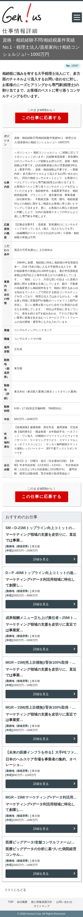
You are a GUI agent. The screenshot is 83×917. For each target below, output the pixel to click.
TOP (11, 901)
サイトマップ (42, 906)
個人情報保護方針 (42, 901)
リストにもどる (15, 890)
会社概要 (22, 901)
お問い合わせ (64, 901)
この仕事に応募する (42, 118)
